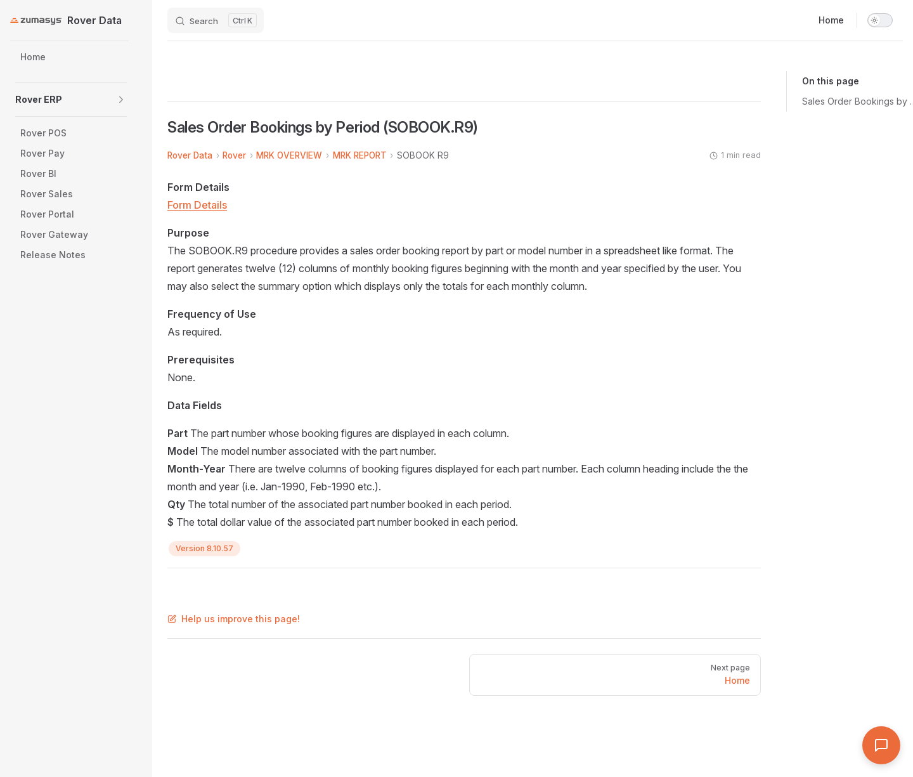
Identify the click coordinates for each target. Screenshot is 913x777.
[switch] (880, 20)
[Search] (215, 20)
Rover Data (189, 155)
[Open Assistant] (881, 745)
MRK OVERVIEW (289, 155)
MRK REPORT (360, 155)
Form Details (197, 205)
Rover (234, 155)
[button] (121, 99)
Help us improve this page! (233, 618)
